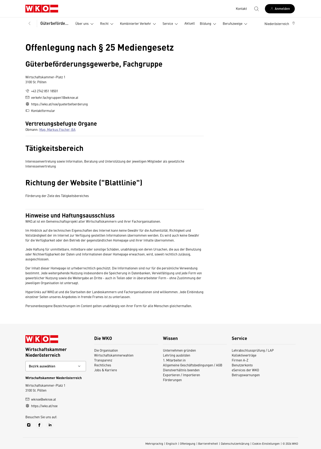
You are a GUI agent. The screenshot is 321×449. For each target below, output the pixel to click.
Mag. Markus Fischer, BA (57, 129)
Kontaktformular (40, 110)
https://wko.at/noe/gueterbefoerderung (56, 104)
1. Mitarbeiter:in (174, 360)
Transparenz (103, 360)
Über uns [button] (85, 24)
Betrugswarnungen (246, 375)
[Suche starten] (256, 8)
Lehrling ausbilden (176, 355)
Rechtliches (102, 365)
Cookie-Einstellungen (266, 443)
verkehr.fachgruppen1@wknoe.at (51, 97)
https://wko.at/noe (41, 405)
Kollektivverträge (244, 355)
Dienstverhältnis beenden (181, 370)
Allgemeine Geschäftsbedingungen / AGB (192, 365)
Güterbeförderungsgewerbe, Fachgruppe (55, 23)
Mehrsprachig (154, 443)
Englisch (171, 443)
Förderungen (172, 379)
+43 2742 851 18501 (41, 91)
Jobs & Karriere (105, 370)
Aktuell (189, 23)
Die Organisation (106, 350)
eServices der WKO (245, 370)
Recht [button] (107, 24)
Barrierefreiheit (208, 443)
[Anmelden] (280, 8)
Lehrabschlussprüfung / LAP (253, 350)
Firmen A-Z (240, 360)
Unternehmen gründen (179, 350)
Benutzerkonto (242, 365)
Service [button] (171, 24)
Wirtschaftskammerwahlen (113, 355)
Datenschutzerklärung (235, 443)
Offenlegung (187, 443)
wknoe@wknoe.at (40, 399)
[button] (280, 23)
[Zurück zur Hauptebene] (29, 23)
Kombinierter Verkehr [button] (139, 24)
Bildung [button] (209, 24)
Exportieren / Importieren (181, 375)
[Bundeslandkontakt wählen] (55, 366)
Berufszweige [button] (236, 24)
